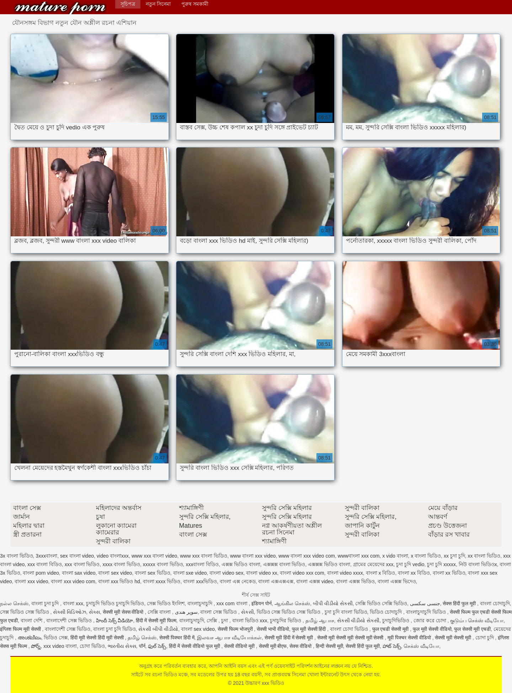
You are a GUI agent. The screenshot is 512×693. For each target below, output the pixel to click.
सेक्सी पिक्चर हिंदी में (176, 637)
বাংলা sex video (115, 573)
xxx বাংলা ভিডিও (82, 564)
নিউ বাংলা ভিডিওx (478, 564)
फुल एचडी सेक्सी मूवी (391, 629)
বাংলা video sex (226, 573)
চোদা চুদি (485, 637)
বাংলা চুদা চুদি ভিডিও (114, 629)
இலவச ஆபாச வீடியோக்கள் (229, 637)
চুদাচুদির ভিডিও (286, 620)
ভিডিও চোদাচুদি (386, 612)
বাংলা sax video (79, 573)
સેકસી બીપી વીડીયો (158, 629)
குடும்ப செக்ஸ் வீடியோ (476, 620)
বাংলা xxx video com (73, 581)
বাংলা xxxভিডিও (200, 581)
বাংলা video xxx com (302, 573)
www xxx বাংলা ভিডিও (203, 556)
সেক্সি (212, 620)
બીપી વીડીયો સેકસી (333, 603)
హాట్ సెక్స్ (392, 646)
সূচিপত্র (128, 4)
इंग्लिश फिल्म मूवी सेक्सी (21, 629)
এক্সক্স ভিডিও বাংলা (241, 564)
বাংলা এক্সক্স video (314, 581)
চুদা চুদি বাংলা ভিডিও (346, 612)
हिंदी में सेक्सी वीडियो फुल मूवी (195, 646)
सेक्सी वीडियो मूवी (240, 646)
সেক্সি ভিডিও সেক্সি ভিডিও (381, 603)
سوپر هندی (186, 612)
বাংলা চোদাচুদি (495, 603)
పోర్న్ (36, 646)
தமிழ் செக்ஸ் (142, 637)
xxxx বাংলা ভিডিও (121, 564)
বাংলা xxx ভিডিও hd (119, 581)
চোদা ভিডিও (92, 646)
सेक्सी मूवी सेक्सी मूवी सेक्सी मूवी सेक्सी (351, 637)
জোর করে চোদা (431, 620)
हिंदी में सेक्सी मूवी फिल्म (156, 620)
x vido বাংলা (395, 556)
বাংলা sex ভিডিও (152, 573)
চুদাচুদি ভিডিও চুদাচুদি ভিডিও (115, 603)
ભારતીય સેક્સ (122, 646)
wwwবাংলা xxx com (359, 556)
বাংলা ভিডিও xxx (249, 620)
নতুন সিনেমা (158, 4)
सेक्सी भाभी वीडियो (273, 629)
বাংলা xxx (73, 603)
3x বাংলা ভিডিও (16, 556)
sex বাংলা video (77, 556)
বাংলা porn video (41, 573)
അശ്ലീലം (29, 637)
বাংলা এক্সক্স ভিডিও (355, 581)
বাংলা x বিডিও (380, 573)
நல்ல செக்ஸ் (14, 603)
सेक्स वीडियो (301, 646)
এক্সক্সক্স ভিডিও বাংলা (329, 564)
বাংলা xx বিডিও (414, 573)
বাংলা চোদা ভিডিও (349, 629)
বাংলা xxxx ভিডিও (162, 581)
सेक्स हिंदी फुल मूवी (460, 603)
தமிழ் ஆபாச (319, 620)
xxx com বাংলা (232, 603)
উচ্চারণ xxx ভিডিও (60, 8)
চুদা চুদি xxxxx (441, 564)
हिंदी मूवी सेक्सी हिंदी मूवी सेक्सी (97, 637)
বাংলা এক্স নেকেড (238, 581)
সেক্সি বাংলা (160, 612)
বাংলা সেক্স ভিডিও (219, 612)
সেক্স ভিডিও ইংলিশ (166, 603)
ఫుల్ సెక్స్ (157, 646)
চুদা (225, 620)
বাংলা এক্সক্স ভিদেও (397, 581)
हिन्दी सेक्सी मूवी (329, 646)
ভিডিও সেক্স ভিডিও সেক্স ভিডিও (289, 612)
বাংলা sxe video (190, 573)
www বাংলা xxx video (253, 556)
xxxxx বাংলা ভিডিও (163, 564)
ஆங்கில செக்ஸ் (292, 603)
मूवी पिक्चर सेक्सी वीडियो (410, 637)
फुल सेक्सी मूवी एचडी (472, 629)
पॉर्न (142, 646)
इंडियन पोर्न (261, 603)
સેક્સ (94, 612)
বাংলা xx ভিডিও (449, 573)
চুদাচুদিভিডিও (396, 620)
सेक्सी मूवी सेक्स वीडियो (124, 612)
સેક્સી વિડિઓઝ (69, 612)
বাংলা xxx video (31, 581)
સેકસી (247, 612)
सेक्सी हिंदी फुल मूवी (363, 646)
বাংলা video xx (261, 573)
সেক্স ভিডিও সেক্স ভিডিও (25, 612)
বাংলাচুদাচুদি (200, 603)
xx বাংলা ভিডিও (484, 556)
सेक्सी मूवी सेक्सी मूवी (454, 637)
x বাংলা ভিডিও (426, 556)
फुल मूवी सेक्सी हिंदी (309, 629)
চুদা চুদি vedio (410, 564)
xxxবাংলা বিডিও (202, 564)
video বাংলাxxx (113, 556)
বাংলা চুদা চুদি (45, 603)
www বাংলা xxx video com (306, 556)
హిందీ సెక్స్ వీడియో (114, 620)
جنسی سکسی (425, 603)
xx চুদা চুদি (454, 556)
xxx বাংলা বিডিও (44, 564)
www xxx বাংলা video (154, 556)
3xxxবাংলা (46, 556)
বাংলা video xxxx (345, 573)
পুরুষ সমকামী (194, 4)
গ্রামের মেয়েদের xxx (373, 564)
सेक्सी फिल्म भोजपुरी (236, 629)
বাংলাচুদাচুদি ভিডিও (426, 612)
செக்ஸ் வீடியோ (421, 646)
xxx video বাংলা (60, 646)
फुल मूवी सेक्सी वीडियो (432, 629)
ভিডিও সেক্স (56, 637)
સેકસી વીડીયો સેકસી (358, 620)
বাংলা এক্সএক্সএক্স (275, 581)
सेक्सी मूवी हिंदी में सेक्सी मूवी (289, 637)
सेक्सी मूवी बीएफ (273, 646)
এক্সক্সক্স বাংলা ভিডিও (284, 564)
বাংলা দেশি (32, 620)
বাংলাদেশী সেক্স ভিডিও (69, 620)
